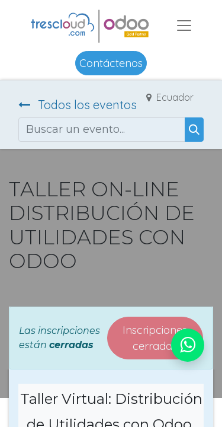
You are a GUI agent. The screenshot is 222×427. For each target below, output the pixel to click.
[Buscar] (194, 129)
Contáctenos (111, 63)
